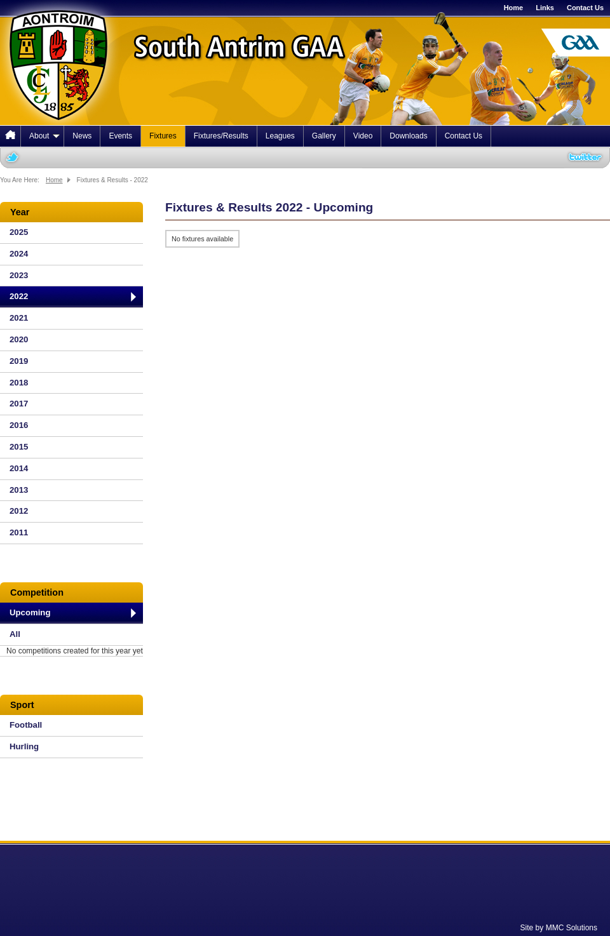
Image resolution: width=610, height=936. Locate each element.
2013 (19, 490)
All (15, 634)
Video (362, 135)
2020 (19, 339)
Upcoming (30, 612)
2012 (19, 511)
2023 (19, 275)
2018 (19, 382)
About (44, 135)
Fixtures (163, 135)
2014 (19, 468)
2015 (19, 446)
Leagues (280, 135)
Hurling (24, 746)
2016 (19, 425)
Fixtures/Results (221, 135)
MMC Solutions (571, 927)
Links (545, 7)
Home (514, 7)
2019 (19, 361)
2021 (19, 318)
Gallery (324, 135)
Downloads (408, 135)
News (82, 135)
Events (120, 135)
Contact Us (585, 7)
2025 (19, 232)
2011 (19, 532)
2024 (19, 253)
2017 (19, 403)
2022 (19, 296)
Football (26, 725)
